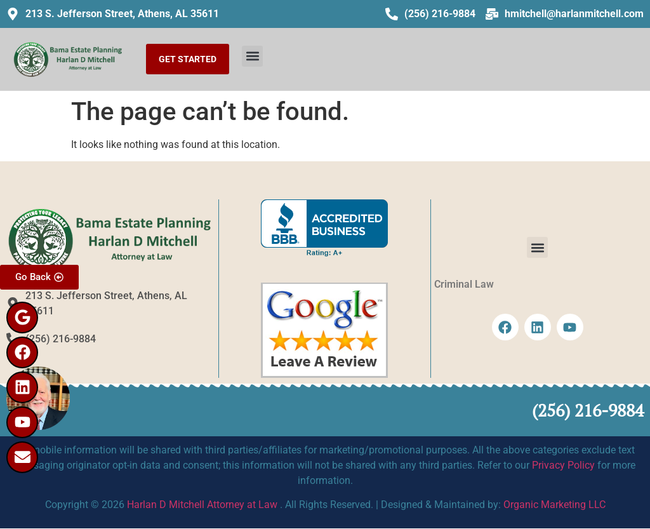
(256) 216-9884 (588, 410)
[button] (252, 56)
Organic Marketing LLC (554, 505)
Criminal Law (464, 284)
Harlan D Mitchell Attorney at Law (202, 505)
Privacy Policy (563, 465)
